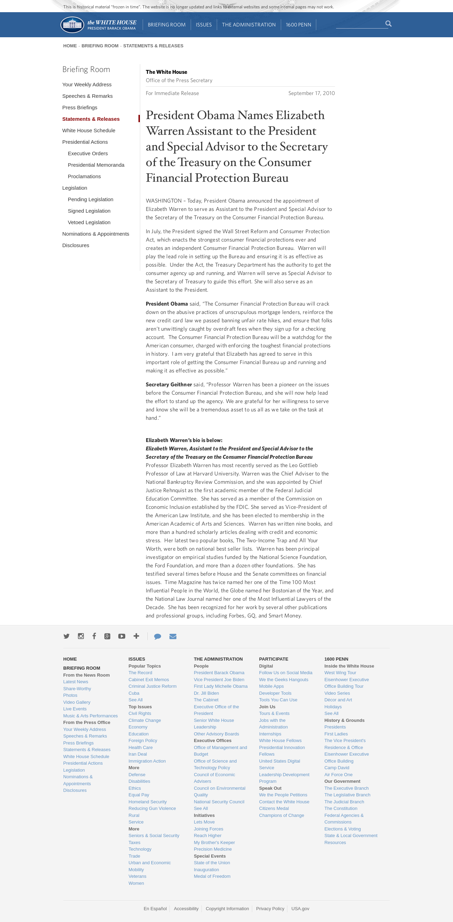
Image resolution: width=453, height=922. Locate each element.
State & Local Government (350, 835)
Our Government (342, 781)
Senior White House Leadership (214, 724)
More (134, 767)
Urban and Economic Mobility (150, 866)
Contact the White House (284, 801)
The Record (140, 672)
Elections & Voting (342, 829)
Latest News (75, 681)
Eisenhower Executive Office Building (346, 757)
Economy (138, 727)
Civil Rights (140, 713)
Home (70, 45)
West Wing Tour (340, 672)
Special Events (210, 856)
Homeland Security (148, 801)
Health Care (141, 747)
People (201, 666)
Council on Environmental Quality (219, 792)
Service (136, 822)
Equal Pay (139, 794)
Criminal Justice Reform (153, 686)
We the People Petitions (283, 794)
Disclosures (75, 245)
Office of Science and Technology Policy (215, 764)
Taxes (135, 842)
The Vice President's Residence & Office (345, 744)
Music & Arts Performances (90, 715)
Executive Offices (212, 740)
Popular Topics (145, 666)
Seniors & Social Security (154, 835)
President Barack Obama (219, 672)
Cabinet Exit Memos (149, 679)
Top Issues (140, 706)
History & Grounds (344, 720)
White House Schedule (89, 130)
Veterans (137, 876)
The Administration (249, 24)
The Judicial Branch (344, 801)
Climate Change (145, 720)
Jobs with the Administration (273, 724)
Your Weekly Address (87, 84)
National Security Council (219, 801)
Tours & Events (274, 713)
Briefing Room (167, 24)
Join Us (267, 706)
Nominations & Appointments (95, 234)
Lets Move (204, 822)
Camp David (336, 767)
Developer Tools (275, 693)
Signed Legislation (89, 211)
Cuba (134, 693)
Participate (273, 659)
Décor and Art (338, 699)
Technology (140, 849)
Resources (335, 842)
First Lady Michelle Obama (221, 686)
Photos (70, 695)
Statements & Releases (153, 45)
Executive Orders (88, 153)
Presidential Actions (85, 142)
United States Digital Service (279, 764)
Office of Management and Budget (220, 751)
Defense (137, 774)
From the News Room (86, 675)
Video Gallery (76, 702)
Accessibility (186, 908)
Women (136, 883)
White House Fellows (280, 740)
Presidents (334, 727)
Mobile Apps (271, 686)
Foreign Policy (143, 740)
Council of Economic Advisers (214, 778)
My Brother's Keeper (214, 842)
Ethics (135, 788)
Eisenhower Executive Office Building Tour (346, 683)
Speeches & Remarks (87, 96)
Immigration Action (147, 761)
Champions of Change (281, 815)
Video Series (337, 693)
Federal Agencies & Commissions (344, 819)
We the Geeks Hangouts (283, 679)
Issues (204, 24)
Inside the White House (349, 666)
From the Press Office (86, 722)
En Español (155, 908)
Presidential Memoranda (96, 165)
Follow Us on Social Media (285, 672)
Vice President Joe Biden (219, 679)
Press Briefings (79, 107)
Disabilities (139, 781)
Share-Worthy (77, 688)
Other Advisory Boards (216, 733)
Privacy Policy (270, 908)
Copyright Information (227, 908)
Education (139, 733)
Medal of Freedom (212, 876)
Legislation (74, 188)
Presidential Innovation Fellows (282, 751)
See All (136, 699)
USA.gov (300, 908)
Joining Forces (208, 829)
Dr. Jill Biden (206, 693)
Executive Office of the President (216, 710)
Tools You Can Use (278, 699)
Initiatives (204, 815)
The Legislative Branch (347, 794)
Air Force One (338, 774)
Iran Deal (138, 754)
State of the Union (212, 862)
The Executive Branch (346, 788)
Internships (270, 733)
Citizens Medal (274, 808)
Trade (134, 856)
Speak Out (270, 788)
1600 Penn (298, 24)
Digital (266, 666)
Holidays (333, 706)
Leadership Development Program (284, 778)
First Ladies (336, 733)
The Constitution (340, 808)
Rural (134, 815)
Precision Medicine (213, 849)
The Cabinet (206, 699)
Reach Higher (208, 835)
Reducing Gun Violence (152, 808)
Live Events (75, 708)
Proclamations (84, 176)
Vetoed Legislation (89, 222)
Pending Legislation (90, 199)
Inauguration (206, 869)
